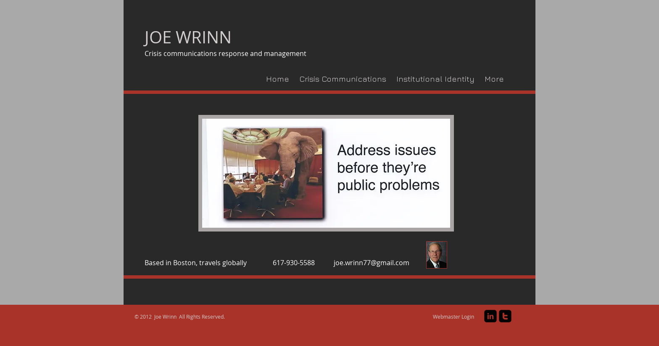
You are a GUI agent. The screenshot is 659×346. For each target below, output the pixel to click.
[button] (326, 173)
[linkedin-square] (490, 316)
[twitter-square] (505, 316)
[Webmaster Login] (453, 316)
